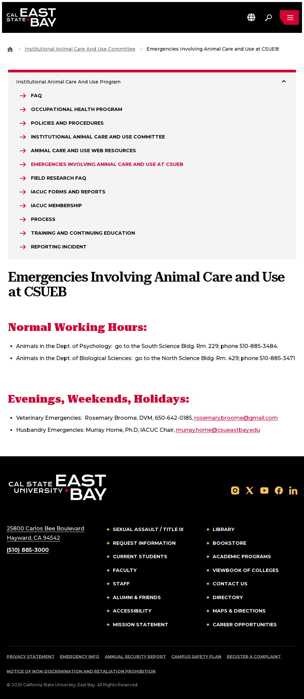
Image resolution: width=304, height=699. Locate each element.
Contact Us (230, 584)
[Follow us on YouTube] (264, 490)
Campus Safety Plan (196, 656)
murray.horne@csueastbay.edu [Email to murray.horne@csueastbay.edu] (218, 430)
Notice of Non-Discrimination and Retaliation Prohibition (81, 671)
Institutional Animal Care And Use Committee (80, 49)
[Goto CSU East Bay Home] (10, 49)
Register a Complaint (254, 656)
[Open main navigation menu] (289, 17)
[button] (251, 17)
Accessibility (132, 611)
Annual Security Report (135, 656)
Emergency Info (79, 656)
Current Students (140, 557)
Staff (121, 584)
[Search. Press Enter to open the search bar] (268, 17)
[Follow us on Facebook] (279, 490)
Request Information (144, 543)
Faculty (125, 570)
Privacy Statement (30, 656)
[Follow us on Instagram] (235, 490)
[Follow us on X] (250, 490)
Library (223, 529)
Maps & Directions (239, 611)
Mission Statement (140, 625)
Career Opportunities (245, 625)
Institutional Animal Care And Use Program (68, 82)
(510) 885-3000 (28, 550)
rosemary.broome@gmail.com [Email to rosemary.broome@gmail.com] (236, 418)
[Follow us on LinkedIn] (293, 490)
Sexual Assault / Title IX (148, 529)
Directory (228, 597)
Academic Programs (242, 557)
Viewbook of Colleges (246, 570)
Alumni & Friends (137, 597)
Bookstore (229, 543)
